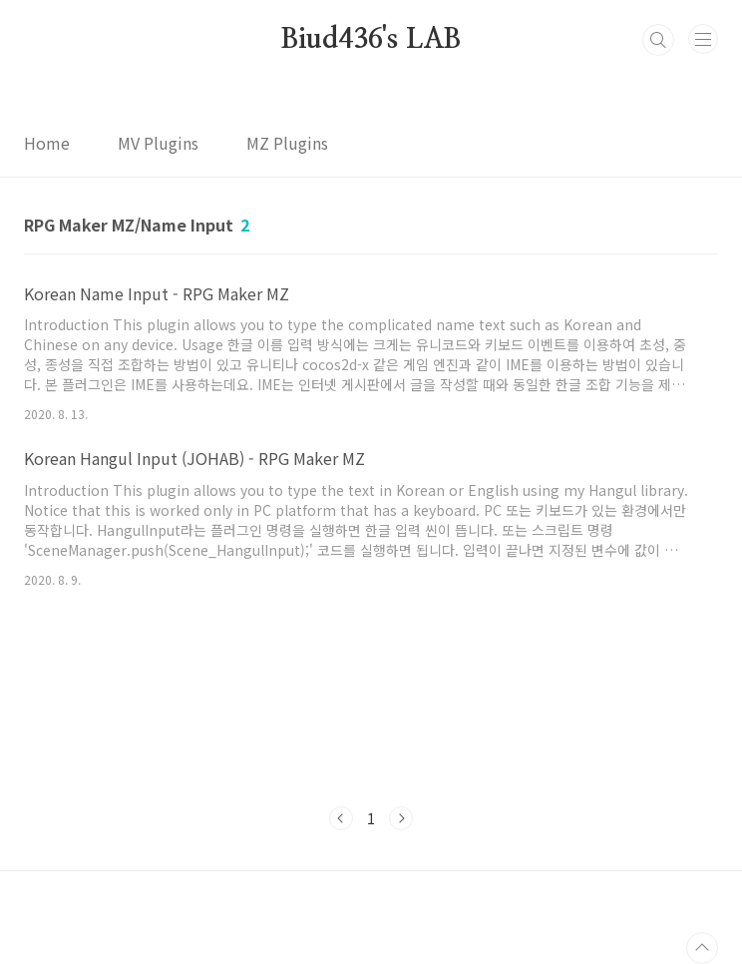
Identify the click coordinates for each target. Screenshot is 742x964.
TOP (702, 948)
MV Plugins (158, 143)
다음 (401, 818)
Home (47, 143)
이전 (341, 818)
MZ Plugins (287, 143)
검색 (658, 40)
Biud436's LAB (371, 40)
